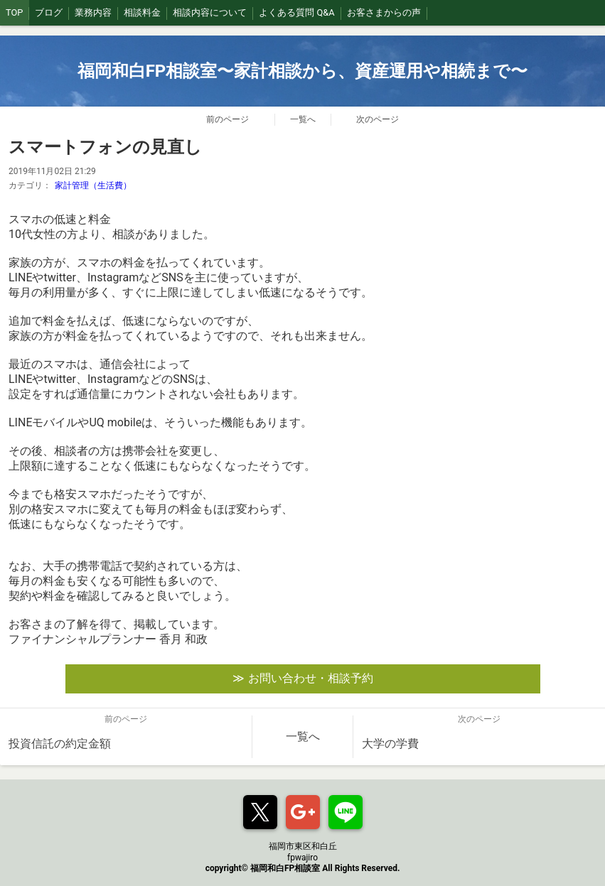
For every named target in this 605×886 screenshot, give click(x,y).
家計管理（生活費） (93, 185)
